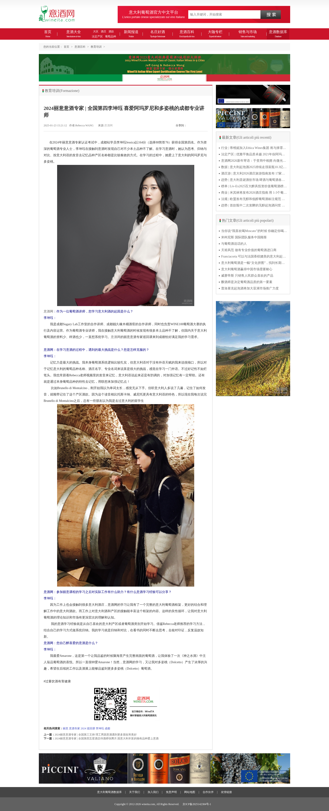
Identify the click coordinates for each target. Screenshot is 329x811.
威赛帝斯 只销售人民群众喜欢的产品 (247, 275)
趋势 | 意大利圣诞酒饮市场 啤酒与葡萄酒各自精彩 (254, 180)
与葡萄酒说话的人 (234, 243)
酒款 (111, 31)
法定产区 (97, 36)
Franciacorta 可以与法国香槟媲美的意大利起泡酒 (254, 256)
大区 (95, 31)
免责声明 (171, 792)
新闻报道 (131, 34)
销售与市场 (248, 34)
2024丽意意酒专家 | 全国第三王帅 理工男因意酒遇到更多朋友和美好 (96, 734)
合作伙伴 (208, 792)
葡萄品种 (110, 36)
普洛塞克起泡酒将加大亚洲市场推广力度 (250, 288)
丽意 (65, 728)
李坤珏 (100, 728)
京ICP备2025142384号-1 (197, 804)
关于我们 (134, 792)
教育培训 (96, 46)
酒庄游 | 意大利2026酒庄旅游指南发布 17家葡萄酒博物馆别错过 (254, 173)
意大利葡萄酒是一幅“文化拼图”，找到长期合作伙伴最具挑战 (254, 263)
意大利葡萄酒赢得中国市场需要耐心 (246, 269)
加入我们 (153, 792)
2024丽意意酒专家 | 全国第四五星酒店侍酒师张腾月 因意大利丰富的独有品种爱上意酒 (107, 738)
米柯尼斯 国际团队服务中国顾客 (244, 237)
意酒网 (108, 125)
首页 (47, 34)
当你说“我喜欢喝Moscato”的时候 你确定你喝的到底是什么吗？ (254, 231)
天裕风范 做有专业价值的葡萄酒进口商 (248, 250)
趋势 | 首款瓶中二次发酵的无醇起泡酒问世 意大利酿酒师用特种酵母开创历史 (254, 205)
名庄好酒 (157, 34)
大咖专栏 (215, 34)
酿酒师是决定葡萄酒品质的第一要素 (246, 282)
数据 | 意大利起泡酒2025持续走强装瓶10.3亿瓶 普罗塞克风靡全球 (254, 167)
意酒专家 (74, 728)
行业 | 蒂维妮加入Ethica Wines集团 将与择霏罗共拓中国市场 (254, 148)
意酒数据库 (278, 34)
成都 (107, 728)
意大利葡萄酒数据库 (109, 792)
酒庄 (103, 31)
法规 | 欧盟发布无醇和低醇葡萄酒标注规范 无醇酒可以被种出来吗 (254, 199)
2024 (83, 728)
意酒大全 (73, 34)
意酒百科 (186, 34)
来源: (101, 125)
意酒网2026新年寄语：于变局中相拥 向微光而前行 (254, 160)
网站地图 (189, 792)
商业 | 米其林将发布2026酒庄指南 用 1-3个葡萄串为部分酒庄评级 (254, 192)
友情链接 (226, 792)
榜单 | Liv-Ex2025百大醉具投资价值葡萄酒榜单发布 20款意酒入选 (254, 186)
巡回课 (91, 728)
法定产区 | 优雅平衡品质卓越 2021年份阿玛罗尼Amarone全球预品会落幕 (254, 154)
